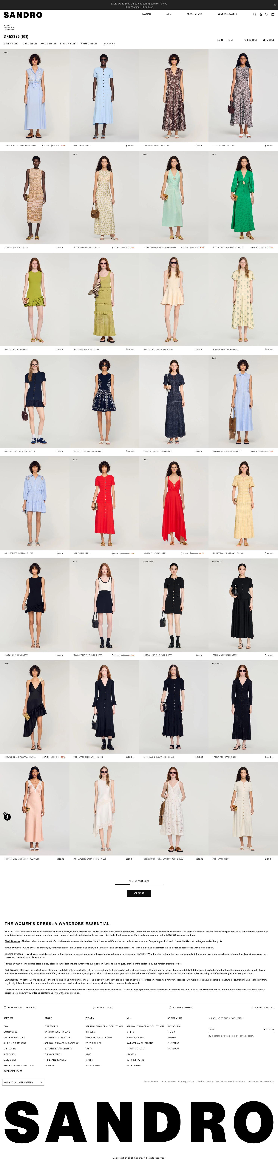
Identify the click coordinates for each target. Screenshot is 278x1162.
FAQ (6, 1026)
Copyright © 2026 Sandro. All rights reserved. (139, 1157)
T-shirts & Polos (136, 1049)
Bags (88, 1054)
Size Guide (10, 1054)
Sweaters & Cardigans (99, 1037)
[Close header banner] (275, 5)
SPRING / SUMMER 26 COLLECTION (104, 1026)
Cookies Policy (205, 1081)
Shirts (130, 1032)
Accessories (93, 1065)
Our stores (51, 1026)
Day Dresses (11, 980)
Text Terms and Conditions (230, 1081)
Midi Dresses (30, 44)
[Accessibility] (7, 817)
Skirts (89, 1049)
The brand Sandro (56, 1060)
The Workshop (53, 1054)
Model (270, 40)
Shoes (89, 1060)
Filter (230, 40)
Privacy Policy (186, 1081)
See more (109, 43)
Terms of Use (168, 1081)
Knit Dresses (11, 970)
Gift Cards (10, 1049)
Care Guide (10, 1060)
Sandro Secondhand (57, 1032)
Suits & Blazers (135, 1060)
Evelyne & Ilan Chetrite (59, 1049)
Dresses (90, 1032)
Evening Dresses (14, 954)
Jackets (131, 1054)
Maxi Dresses (48, 44)
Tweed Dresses (13, 947)
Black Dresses (68, 44)
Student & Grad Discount (19, 1065)
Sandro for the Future (58, 1037)
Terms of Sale (151, 1081)
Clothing (10, 27)
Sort (220, 40)
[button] (147, 16)
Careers (49, 1065)
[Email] (241, 1029)
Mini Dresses (11, 44)
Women (7, 25)
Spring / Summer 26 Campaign (62, 1043)
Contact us (10, 1032)
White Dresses (89, 44)
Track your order (14, 1037)
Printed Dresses (13, 963)
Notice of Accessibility (261, 1081)
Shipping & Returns (15, 1043)
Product (252, 40)
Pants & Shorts (136, 1037)
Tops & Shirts (93, 1043)
